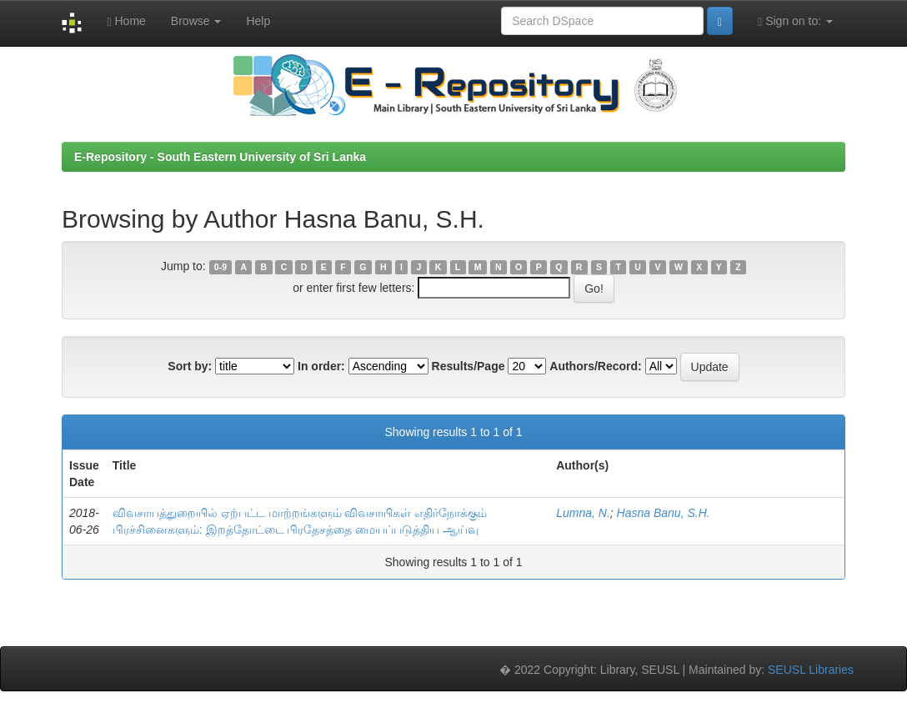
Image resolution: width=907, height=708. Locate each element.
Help (258, 21)
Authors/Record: (595, 366)
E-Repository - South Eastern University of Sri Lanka (220, 156)
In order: (321, 366)
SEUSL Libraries (811, 669)
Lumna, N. (583, 513)
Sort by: (190, 366)
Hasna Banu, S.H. (663, 513)
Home (126, 21)
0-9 (220, 267)
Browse (196, 21)
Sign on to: (795, 21)
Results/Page (468, 366)
